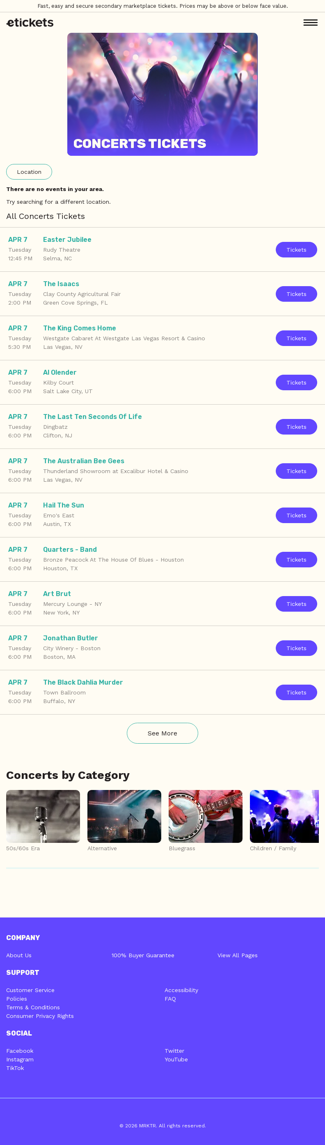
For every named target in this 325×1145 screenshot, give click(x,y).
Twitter (174, 1050)
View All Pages (237, 955)
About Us (19, 955)
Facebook (19, 1050)
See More (162, 733)
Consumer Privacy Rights (40, 1016)
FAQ (170, 998)
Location (29, 171)
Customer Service (30, 990)
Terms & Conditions (33, 1007)
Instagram (20, 1059)
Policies (16, 998)
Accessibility (181, 990)
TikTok (15, 1068)
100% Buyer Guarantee (143, 955)
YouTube (176, 1059)
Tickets (296, 249)
